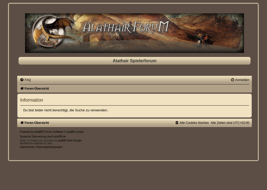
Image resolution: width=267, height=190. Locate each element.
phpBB (38, 131)
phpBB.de (60, 136)
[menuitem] (25, 80)
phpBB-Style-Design (70, 140)
